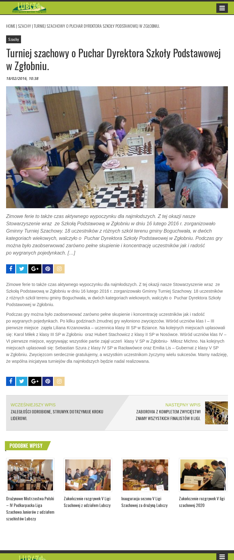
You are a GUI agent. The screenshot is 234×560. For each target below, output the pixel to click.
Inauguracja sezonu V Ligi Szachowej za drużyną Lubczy (144, 501)
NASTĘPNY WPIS (182, 404)
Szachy (24, 26)
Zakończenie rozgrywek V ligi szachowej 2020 (202, 501)
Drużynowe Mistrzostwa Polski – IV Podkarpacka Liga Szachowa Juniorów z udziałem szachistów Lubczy (30, 508)
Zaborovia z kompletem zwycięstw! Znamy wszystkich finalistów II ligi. (168, 414)
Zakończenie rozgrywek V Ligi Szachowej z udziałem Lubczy (87, 501)
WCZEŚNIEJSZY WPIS (33, 404)
